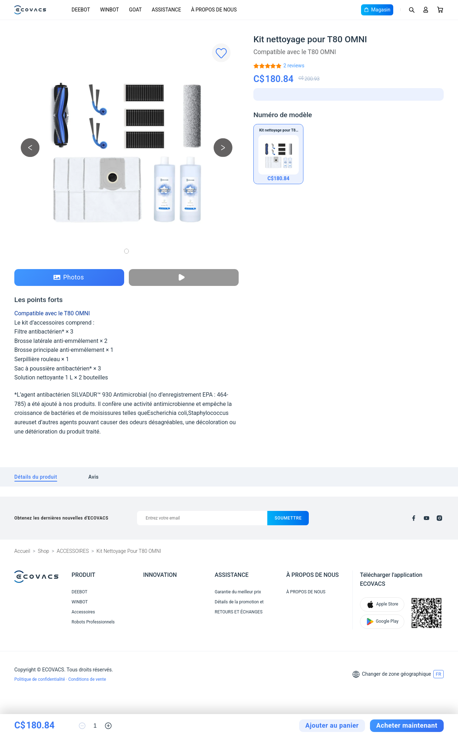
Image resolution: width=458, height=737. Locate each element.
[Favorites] (221, 53)
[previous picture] (30, 147)
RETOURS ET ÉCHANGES (239, 611)
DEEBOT (81, 10)
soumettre (288, 518)
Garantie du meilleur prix (238, 591)
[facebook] (413, 518)
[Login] (425, 9)
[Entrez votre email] (202, 518)
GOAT (135, 10)
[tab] (35, 477)
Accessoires (83, 611)
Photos (68, 277)
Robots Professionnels (93, 621)
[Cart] (440, 9)
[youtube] (426, 518)
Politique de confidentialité (40, 679)
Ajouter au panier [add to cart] (332, 725)
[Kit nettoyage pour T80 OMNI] (293, 66)
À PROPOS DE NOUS (214, 10)
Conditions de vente (87, 679)
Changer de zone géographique (396, 674)
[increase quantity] (108, 725)
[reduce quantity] (82, 725)
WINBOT (109, 10)
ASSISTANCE (166, 10)
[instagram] (439, 518)
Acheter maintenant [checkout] (407, 725)
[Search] (411, 9)
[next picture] (223, 147)
